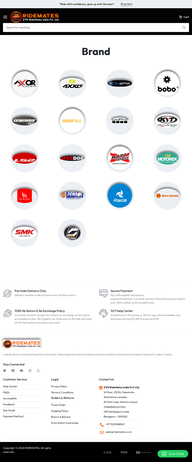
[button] (173, 454)
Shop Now (127, 4)
